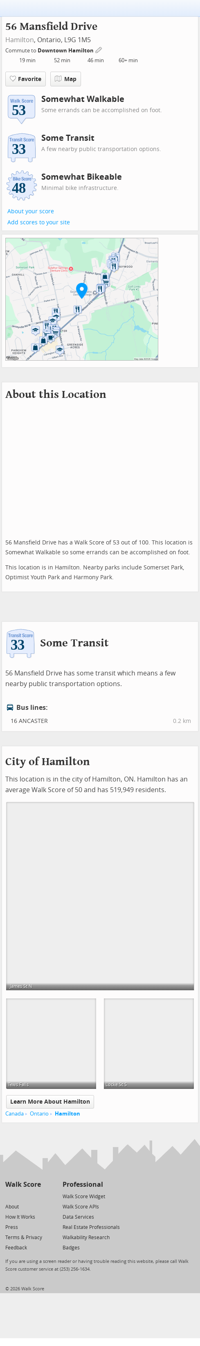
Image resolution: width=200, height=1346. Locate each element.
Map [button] (65, 79)
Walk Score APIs (81, 1207)
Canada (14, 1114)
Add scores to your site (38, 222)
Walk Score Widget (84, 1196)
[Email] (35, 1196)
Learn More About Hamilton (50, 1101)
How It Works (20, 1217)
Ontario (39, 1114)
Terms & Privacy (23, 1237)
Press (11, 1227)
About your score (30, 211)
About (12, 1207)
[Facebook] (22, 1196)
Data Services (78, 1217)
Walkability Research (86, 1237)
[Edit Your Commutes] (99, 49)
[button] (82, 290)
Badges (71, 1248)
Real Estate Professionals (91, 1227)
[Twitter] (10, 1196)
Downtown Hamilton (66, 50)
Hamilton (19, 40)
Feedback (16, 1248)
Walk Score (23, 1184)
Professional (83, 1184)
